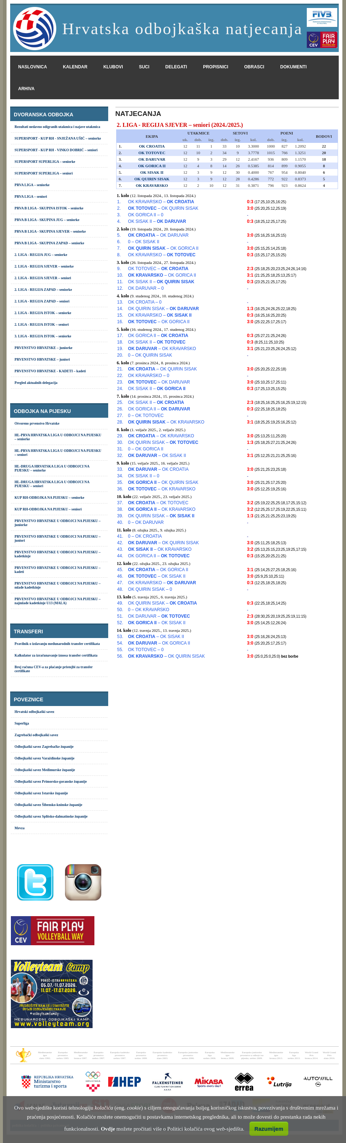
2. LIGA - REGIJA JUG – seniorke (41, 255)
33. (120, 469)
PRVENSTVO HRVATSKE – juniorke (43, 348)
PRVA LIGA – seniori (31, 196)
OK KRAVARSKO (152, 185)
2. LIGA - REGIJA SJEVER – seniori (43, 278)
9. (119, 268)
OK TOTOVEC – (158, 268)
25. (120, 402)
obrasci (254, 66)
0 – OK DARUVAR (146, 522)
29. (120, 435)
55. (120, 649)
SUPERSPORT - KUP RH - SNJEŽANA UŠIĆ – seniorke (58, 138)
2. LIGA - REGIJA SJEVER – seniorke (44, 266)
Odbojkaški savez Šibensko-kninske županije (48, 805)
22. (120, 375)
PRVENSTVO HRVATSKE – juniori (42, 359)
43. (120, 549)
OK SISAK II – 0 (143, 475)
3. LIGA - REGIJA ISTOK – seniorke (43, 336)
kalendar (75, 66)
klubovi (113, 66)
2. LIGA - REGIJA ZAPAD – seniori (42, 301)
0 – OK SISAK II (143, 241)
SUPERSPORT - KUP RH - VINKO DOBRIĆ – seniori (56, 150)
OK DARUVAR (151, 159)
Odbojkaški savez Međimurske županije (45, 770)
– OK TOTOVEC (158, 502)
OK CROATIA (152, 146)
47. (120, 582)
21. (120, 369)
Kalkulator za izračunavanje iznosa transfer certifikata (56, 655)
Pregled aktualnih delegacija (36, 383)
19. (120, 348)
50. (120, 609)
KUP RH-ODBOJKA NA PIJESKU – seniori (48, 509)
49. (120, 603)
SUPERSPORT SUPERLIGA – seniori (44, 173)
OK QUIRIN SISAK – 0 (150, 589)
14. (120, 308)
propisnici (215, 66)
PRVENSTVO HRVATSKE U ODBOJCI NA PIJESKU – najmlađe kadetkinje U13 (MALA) (58, 601)
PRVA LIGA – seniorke (32, 185)
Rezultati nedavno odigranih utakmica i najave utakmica (57, 127)
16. (120, 321)
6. (119, 241)
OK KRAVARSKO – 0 (149, 375)
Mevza (20, 828)
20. (120, 355)
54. (120, 643)
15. (120, 315)
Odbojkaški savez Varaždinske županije (44, 758)
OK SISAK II (151, 172)
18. (120, 342)
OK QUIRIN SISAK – (163, 308)
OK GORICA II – (158, 335)
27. (120, 415)
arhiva (26, 88)
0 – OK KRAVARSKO (149, 609)
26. (120, 409)
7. (119, 248)
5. (119, 235)
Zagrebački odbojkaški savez (36, 735)
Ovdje (108, 1129)
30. (120, 442)
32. (120, 455)
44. (120, 555)
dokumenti (293, 66)
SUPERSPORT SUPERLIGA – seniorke (45, 162)
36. (120, 489)
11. (120, 281)
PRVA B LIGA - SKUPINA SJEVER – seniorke (50, 231)
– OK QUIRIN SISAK (163, 208)
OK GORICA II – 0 (145, 214)
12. (120, 288)
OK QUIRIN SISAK (152, 179)
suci (144, 66)
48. (120, 589)
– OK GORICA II (163, 248)
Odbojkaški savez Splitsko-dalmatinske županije (51, 816)
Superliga (22, 723)
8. (119, 254)
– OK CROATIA (158, 469)
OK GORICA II (152, 166)
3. (119, 214)
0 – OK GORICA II (145, 449)
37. (120, 502)
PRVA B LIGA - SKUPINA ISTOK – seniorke (49, 208)
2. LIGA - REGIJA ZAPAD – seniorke (43, 290)
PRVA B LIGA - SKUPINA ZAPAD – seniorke (49, 243)
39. (120, 515)
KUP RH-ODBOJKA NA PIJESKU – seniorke (49, 498)
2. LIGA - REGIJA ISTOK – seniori (42, 324)
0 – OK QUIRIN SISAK (150, 355)
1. (119, 201)
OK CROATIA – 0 (145, 302)
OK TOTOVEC (151, 153)
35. (120, 482)
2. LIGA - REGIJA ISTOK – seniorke (43, 313)
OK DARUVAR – (159, 616)
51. (120, 616)
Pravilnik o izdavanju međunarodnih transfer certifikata (57, 644)
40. (120, 522)
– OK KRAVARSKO (162, 348)
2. (119, 208)
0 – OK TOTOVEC (146, 415)
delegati (176, 66)
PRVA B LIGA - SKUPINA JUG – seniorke (47, 220)
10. (120, 275)
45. (120, 569)
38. (120, 509)
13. (120, 302)
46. (120, 576)
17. (120, 335)
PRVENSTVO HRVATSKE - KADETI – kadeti (50, 371)
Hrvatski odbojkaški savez (34, 712)
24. (120, 388)
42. (120, 542)
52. (120, 622)
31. (120, 449)
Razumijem (269, 1129)
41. (120, 536)
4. (119, 221)
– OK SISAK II (157, 455)
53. (120, 636)
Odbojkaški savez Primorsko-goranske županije (51, 781)
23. (120, 382)
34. (120, 475)
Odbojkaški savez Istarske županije (41, 793)
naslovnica (32, 66)
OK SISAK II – (157, 221)
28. (120, 422)
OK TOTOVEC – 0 (146, 649)
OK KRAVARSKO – (161, 201)
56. (120, 656)
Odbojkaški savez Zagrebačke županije (44, 747)
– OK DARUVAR (158, 235)
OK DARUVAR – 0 (146, 288)
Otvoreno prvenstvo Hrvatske (37, 423)
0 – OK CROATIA (145, 536)
